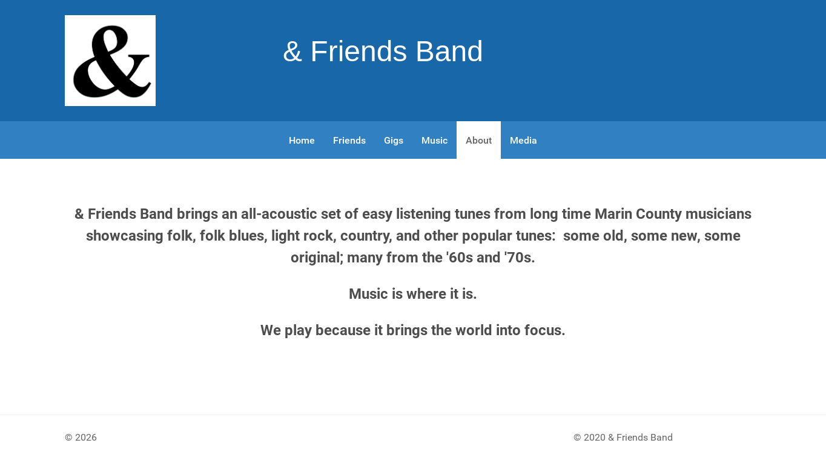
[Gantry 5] (110, 60)
